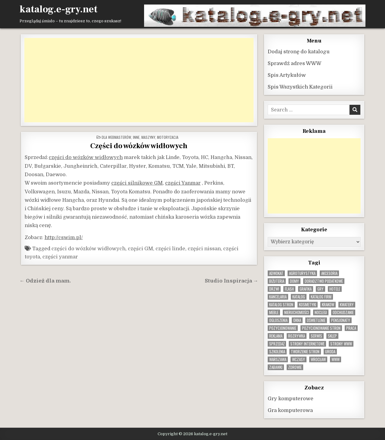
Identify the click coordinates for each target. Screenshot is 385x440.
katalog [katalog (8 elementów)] (298, 296)
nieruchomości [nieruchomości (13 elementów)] (296, 312)
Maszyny (148, 137)
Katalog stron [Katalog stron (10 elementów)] (281, 304)
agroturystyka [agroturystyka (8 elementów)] (302, 273)
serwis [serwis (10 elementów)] (316, 336)
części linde (170, 248)
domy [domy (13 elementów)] (294, 281)
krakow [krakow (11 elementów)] (328, 304)
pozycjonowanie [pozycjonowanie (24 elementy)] (282, 328)
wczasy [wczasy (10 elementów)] (298, 359)
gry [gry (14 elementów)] (320, 289)
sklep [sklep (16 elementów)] (332, 336)
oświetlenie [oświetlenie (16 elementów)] (316, 320)
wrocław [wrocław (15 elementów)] (318, 359)
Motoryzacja (167, 137)
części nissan (204, 248)
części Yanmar (183, 183)
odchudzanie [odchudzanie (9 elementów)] (343, 312)
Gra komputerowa (290, 410)
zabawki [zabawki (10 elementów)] (275, 367)
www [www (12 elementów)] (335, 359)
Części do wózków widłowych (138, 145)
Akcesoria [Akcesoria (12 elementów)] (329, 273)
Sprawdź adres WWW (294, 63)
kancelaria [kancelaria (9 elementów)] (278, 296)
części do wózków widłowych (86, 157)
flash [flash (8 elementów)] (289, 289)
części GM (140, 248)
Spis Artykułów (287, 75)
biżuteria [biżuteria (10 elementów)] (276, 281)
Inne (136, 137)
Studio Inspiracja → (231, 280)
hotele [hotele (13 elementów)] (334, 289)
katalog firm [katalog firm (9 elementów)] (321, 296)
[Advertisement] (139, 80)
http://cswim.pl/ (64, 237)
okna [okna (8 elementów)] (297, 320)
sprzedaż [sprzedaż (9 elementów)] (277, 343)
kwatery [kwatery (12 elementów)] (347, 304)
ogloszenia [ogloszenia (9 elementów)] (278, 320)
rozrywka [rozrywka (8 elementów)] (296, 336)
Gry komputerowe (290, 398)
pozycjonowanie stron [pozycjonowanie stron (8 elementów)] (321, 328)
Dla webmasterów (116, 137)
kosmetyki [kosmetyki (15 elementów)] (307, 304)
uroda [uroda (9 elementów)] (330, 351)
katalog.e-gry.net (58, 9)
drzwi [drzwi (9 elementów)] (274, 289)
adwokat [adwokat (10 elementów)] (276, 273)
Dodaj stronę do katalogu (299, 51)
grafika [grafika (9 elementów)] (306, 289)
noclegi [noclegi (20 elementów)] (321, 312)
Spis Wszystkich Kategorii (300, 86)
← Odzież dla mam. (45, 280)
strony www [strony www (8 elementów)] (341, 343)
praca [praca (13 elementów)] (351, 328)
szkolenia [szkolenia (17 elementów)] (277, 351)
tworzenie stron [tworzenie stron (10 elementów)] (305, 351)
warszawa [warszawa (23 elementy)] (277, 359)
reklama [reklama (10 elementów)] (275, 336)
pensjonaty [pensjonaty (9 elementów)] (340, 320)
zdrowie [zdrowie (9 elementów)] (295, 367)
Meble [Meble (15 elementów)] (274, 312)
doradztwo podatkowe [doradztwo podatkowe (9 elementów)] (324, 281)
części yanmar (60, 256)
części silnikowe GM (137, 183)
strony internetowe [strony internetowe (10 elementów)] (307, 343)
